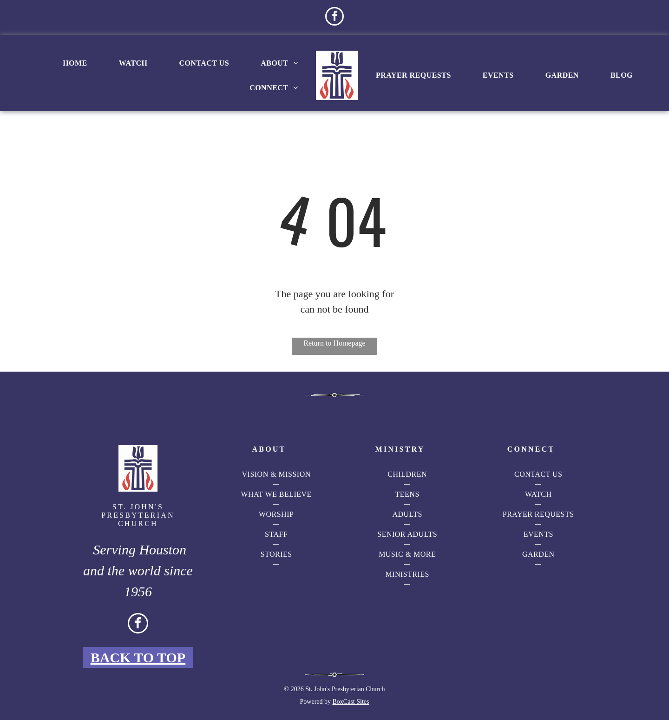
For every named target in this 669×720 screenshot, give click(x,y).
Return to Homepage (334, 343)
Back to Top (138, 657)
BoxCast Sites (351, 701)
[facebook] (334, 17)
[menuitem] (75, 63)
